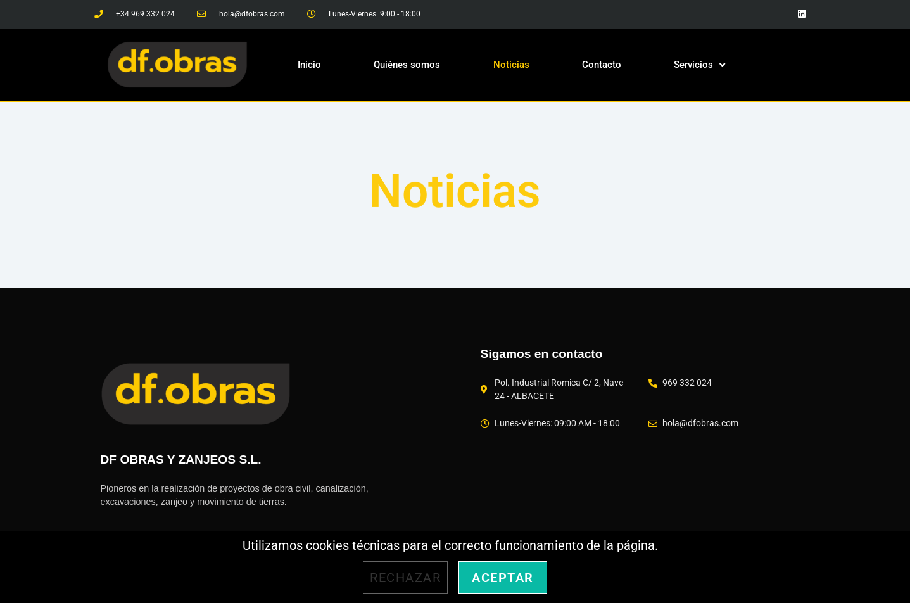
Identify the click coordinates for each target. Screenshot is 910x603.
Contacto (601, 64)
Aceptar (503, 577)
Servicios (699, 65)
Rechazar (405, 577)
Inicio (309, 64)
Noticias (511, 64)
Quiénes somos (407, 64)
